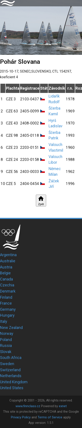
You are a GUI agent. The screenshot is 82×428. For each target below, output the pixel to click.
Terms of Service (50, 417)
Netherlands (10, 375)
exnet (63, 406)
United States (11, 387)
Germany (8, 309)
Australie (7, 261)
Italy (3, 321)
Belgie (5, 273)
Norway (6, 333)
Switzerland (10, 370)
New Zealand (11, 327)
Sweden (7, 363)
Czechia (7, 285)
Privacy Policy (21, 417)
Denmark (8, 291)
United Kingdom (14, 382)
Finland (6, 297)
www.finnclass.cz (28, 406)
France (6, 303)
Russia (6, 345)
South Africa (10, 357)
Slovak (5, 351)
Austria (6, 267)
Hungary (7, 315)
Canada (6, 279)
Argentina (8, 254)
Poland (6, 339)
